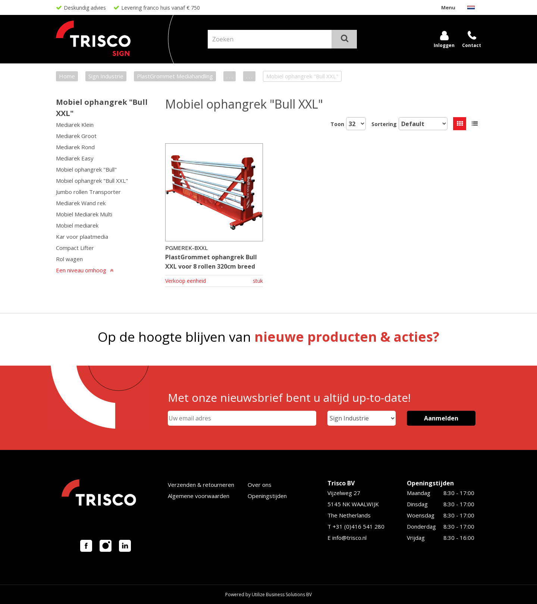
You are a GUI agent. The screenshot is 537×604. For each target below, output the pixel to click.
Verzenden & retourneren (201, 484)
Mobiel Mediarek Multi (84, 214)
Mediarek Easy (75, 158)
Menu (448, 7)
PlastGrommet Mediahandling (175, 76)
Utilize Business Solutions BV (282, 594)
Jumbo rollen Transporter (88, 191)
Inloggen (444, 45)
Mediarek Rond (75, 147)
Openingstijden (267, 496)
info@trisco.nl (349, 537)
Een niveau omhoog (81, 270)
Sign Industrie (105, 76)
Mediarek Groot (76, 136)
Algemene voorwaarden (198, 496)
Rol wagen (69, 259)
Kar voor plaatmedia (82, 236)
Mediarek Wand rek (81, 203)
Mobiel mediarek (77, 225)
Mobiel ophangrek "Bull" (86, 169)
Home (67, 76)
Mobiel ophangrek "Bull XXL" (92, 180)
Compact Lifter (75, 247)
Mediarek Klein (75, 124)
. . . (229, 76)
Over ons (259, 484)
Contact (471, 45)
